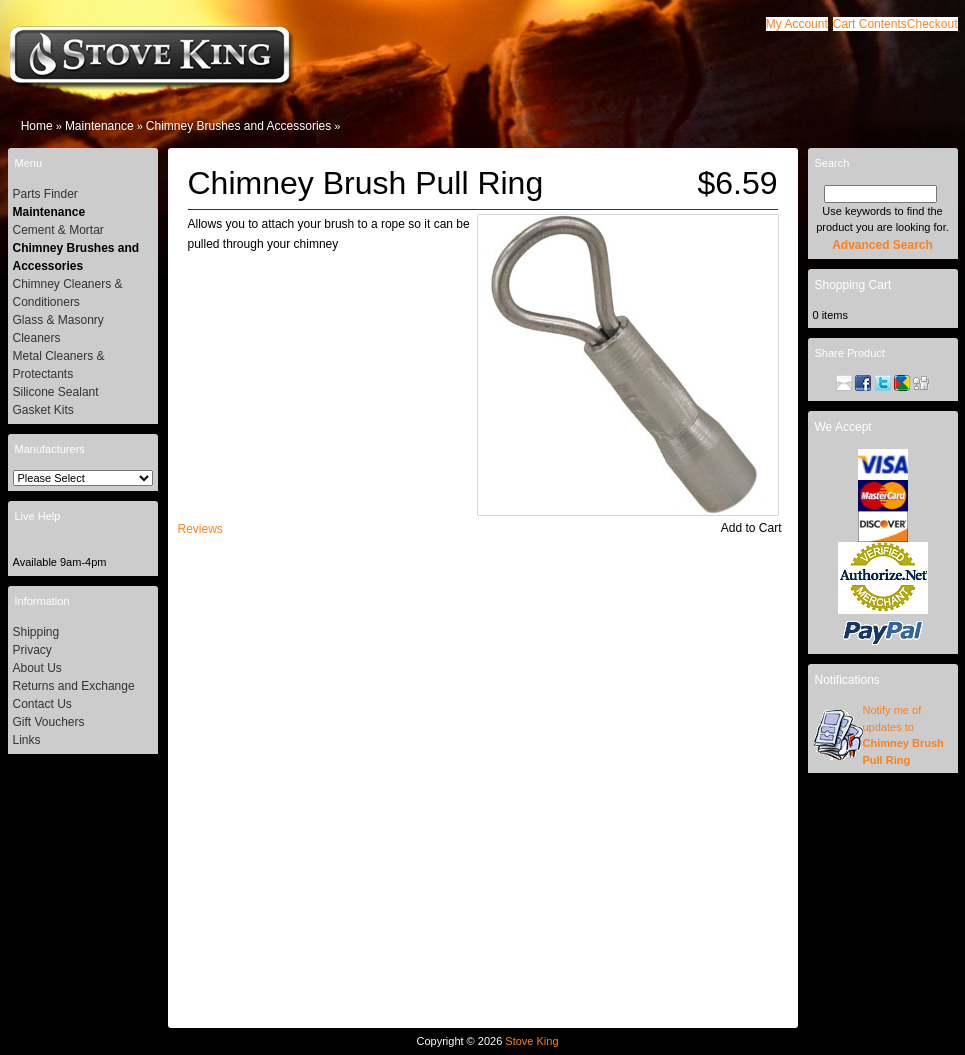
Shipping (36, 632)
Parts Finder (45, 194)
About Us (37, 668)
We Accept (843, 427)
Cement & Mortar (58, 230)
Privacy (32, 650)
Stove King (531, 1041)
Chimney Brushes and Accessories (238, 126)
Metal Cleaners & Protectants (59, 365)
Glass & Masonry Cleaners (58, 329)
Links (27, 740)
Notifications (847, 680)
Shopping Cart (853, 285)
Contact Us (42, 704)
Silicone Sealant (56, 392)
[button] (870, 24)
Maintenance (99, 126)
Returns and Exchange (74, 686)
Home (37, 126)
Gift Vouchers (49, 722)
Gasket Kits (43, 410)
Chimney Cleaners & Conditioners (68, 293)
